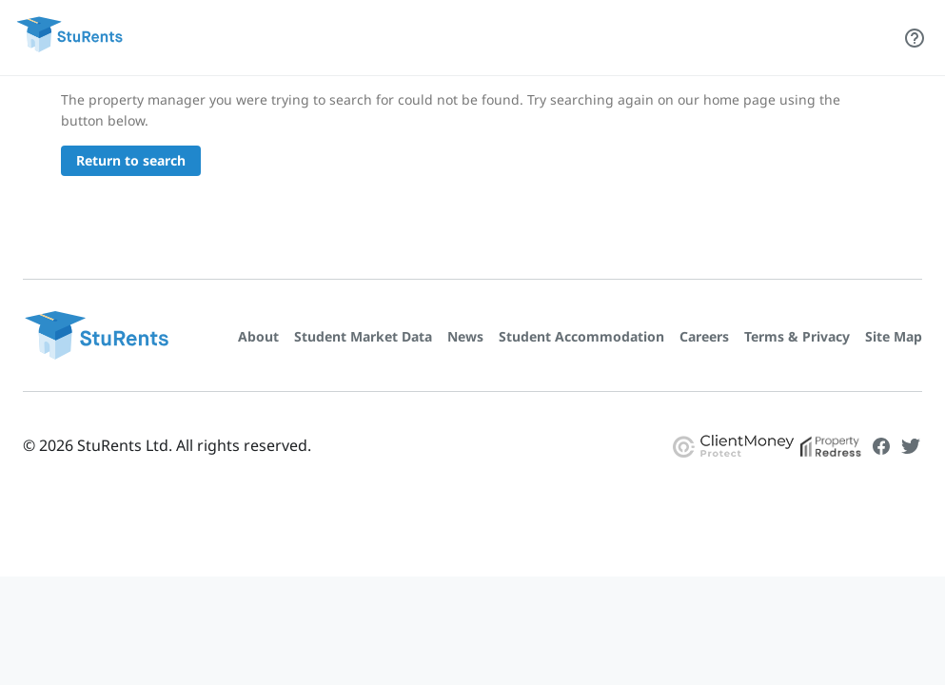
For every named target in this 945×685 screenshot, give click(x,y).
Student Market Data (363, 336)
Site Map (893, 336)
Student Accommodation (581, 336)
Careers (704, 336)
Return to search (131, 160)
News (465, 336)
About (258, 336)
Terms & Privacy (797, 336)
